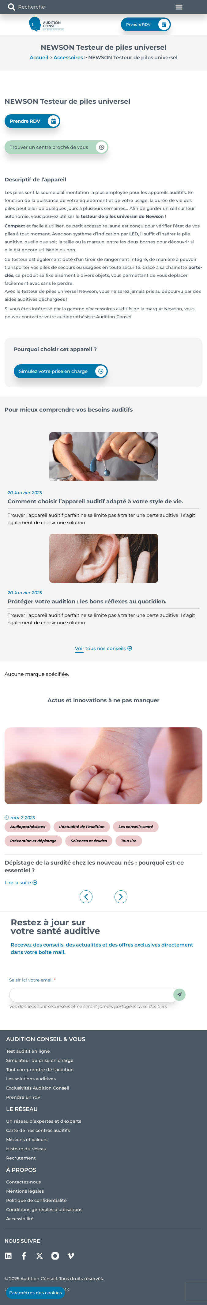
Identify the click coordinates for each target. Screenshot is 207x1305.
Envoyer (179, 994)
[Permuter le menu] (179, 7)
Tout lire (129, 840)
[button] (86, 896)
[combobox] (43, 7)
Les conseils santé (136, 826)
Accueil (39, 57)
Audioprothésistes (27, 826)
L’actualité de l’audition (81, 826)
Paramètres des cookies (35, 1292)
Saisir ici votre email (32, 980)
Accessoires (68, 57)
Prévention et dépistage (33, 840)
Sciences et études (89, 840)
